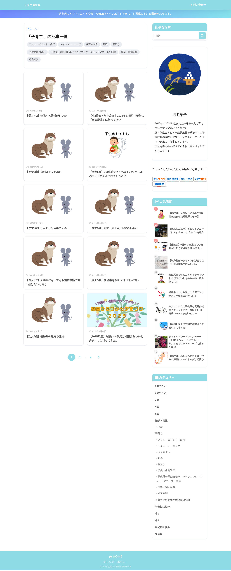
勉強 (105, 44)
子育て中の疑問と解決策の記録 (173, 500)
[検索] (202, 35)
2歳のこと (161, 393)
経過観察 (33, 60)
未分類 (159, 535)
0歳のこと (161, 386)
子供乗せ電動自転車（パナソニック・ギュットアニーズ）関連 (83, 52)
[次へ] (99, 357)
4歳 (157, 406)
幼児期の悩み (163, 528)
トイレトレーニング (70, 44)
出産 (160, 427)
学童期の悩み (163, 507)
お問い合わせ (198, 4)
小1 (157, 514)
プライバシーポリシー (115, 563)
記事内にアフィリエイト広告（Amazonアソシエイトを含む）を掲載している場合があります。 (115, 13)
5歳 (157, 413)
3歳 (157, 399)
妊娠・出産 (161, 420)
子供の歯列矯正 (37, 52)
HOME (115, 558)
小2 (157, 521)
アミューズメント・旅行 (42, 44)
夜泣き (116, 44)
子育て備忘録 (35, 4)
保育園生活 (92, 44)
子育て (159, 433)
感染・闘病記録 (129, 52)
